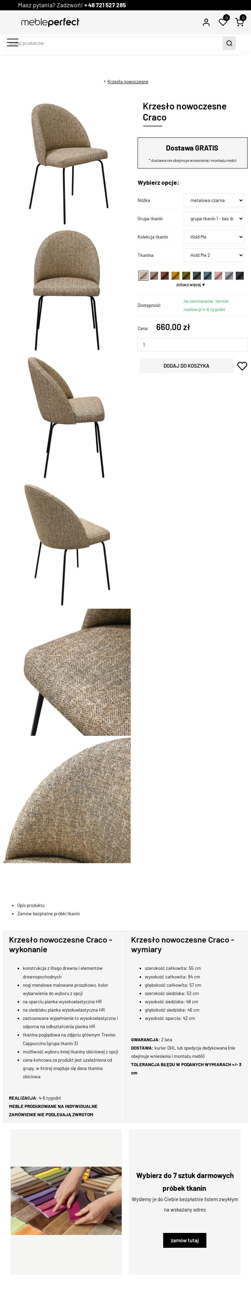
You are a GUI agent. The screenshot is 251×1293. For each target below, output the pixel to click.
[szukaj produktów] (119, 43)
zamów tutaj (185, 1240)
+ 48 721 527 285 (107, 5)
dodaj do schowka (242, 366)
